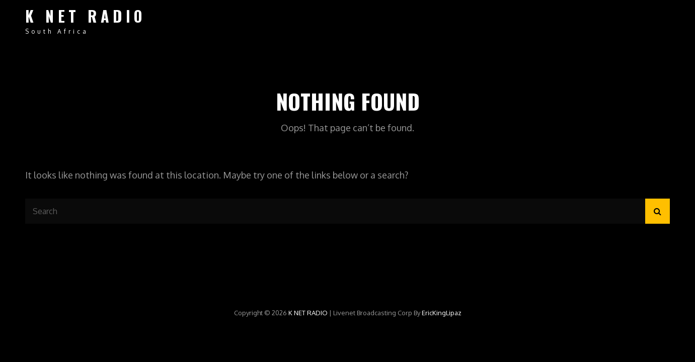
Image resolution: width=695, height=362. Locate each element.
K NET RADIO (85, 16)
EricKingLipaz (441, 313)
